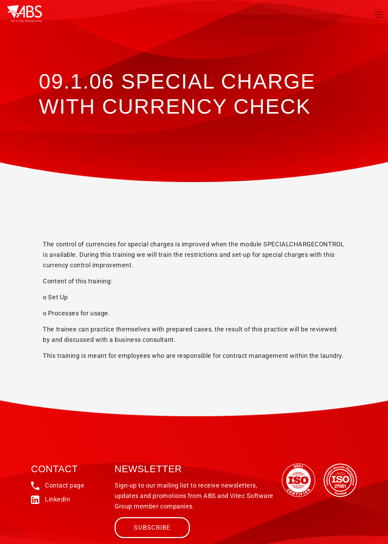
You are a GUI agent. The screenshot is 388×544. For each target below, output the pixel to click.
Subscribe (152, 527)
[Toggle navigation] (378, 14)
